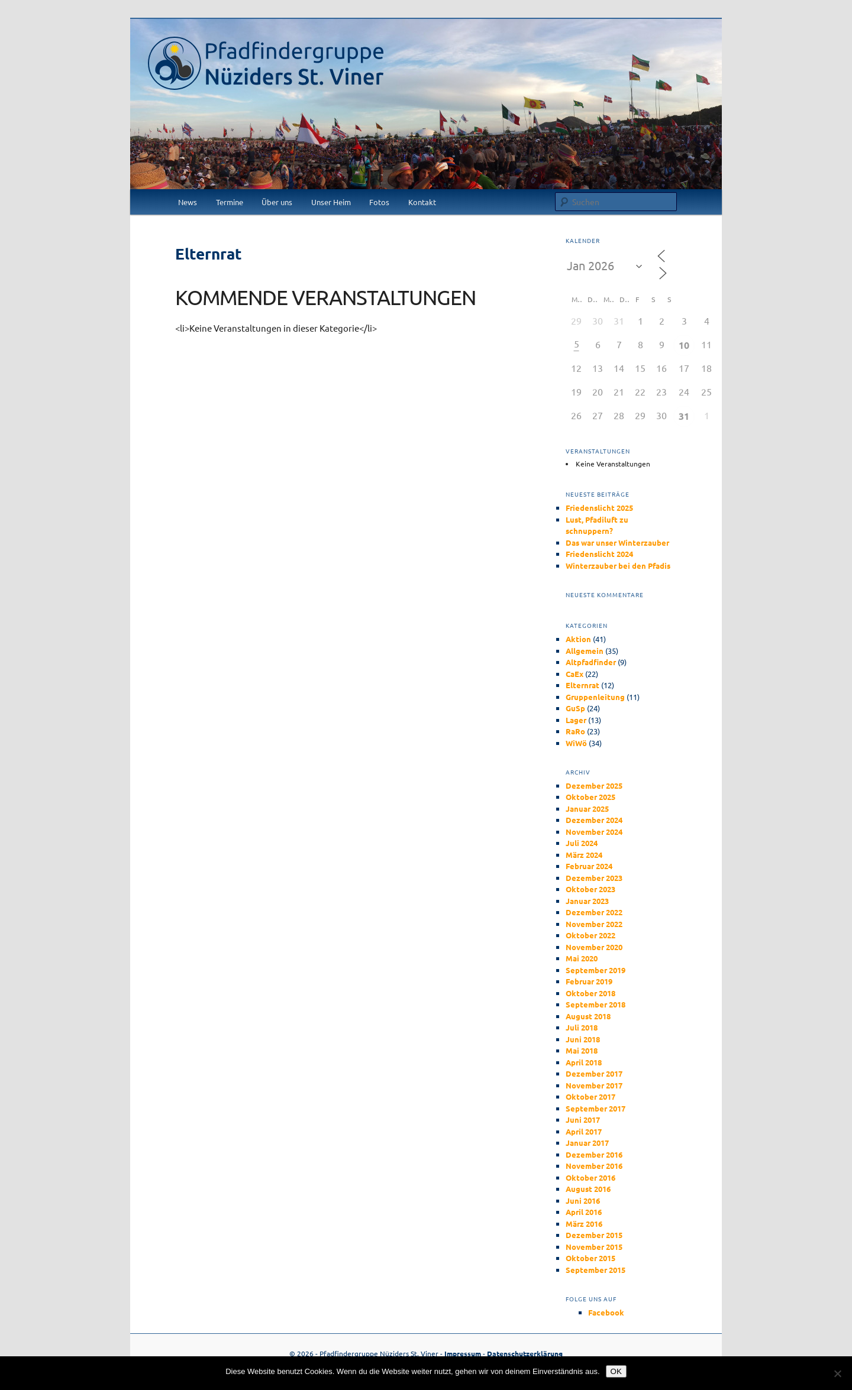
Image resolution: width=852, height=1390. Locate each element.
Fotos (379, 202)
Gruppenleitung (595, 697)
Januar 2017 (587, 1143)
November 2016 (594, 1166)
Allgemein (585, 651)
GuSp (575, 708)
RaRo (575, 731)
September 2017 (595, 1108)
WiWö (576, 743)
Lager (576, 720)
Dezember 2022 (594, 912)
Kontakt (422, 202)
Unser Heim (331, 202)
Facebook (606, 1312)
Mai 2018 (582, 1050)
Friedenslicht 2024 (599, 554)
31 (684, 416)
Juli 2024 (582, 843)
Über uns (277, 202)
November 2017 (594, 1085)
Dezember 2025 (594, 785)
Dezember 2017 (594, 1073)
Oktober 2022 (590, 935)
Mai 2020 (582, 958)
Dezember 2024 (594, 820)
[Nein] (837, 1373)
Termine (229, 202)
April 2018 (584, 1062)
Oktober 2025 (590, 797)
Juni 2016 (583, 1200)
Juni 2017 (583, 1119)
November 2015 (594, 1247)
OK (616, 1371)
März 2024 (584, 855)
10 (684, 345)
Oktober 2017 (590, 1096)
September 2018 (595, 1004)
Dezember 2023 (594, 878)
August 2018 (588, 1016)
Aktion (578, 639)
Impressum (462, 1353)
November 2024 (594, 832)
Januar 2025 (587, 808)
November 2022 (594, 924)
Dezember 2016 (594, 1154)
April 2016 (584, 1212)
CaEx (574, 674)
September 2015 (595, 1270)
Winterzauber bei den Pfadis (618, 565)
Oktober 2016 (590, 1177)
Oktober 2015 (590, 1258)
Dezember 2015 (594, 1235)
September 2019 (595, 970)
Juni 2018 (583, 1039)
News (187, 202)
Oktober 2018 (590, 993)
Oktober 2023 (590, 889)
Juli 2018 (582, 1027)
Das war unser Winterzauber (617, 542)
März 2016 (584, 1224)
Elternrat (582, 685)
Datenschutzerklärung (525, 1353)
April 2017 (584, 1131)
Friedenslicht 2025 (599, 508)
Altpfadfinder (591, 662)
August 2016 (588, 1189)
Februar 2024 (589, 866)
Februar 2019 (589, 981)
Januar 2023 (587, 901)
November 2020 (594, 947)
